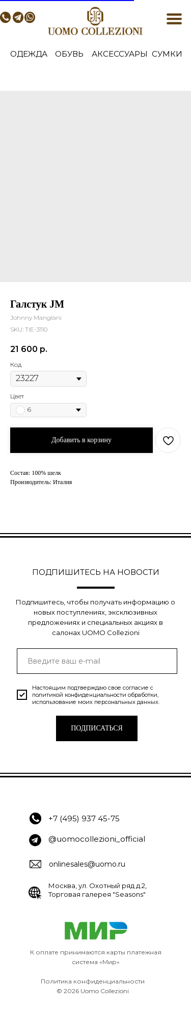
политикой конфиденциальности (79, 694)
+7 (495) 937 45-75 (84, 818)
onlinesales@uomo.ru (87, 864)
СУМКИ (167, 54)
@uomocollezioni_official (96, 839)
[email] (97, 661)
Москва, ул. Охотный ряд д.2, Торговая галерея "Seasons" (97, 889)
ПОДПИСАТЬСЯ (97, 728)
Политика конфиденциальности (93, 981)
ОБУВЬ (69, 54)
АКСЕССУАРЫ (120, 54)
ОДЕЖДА (28, 54)
